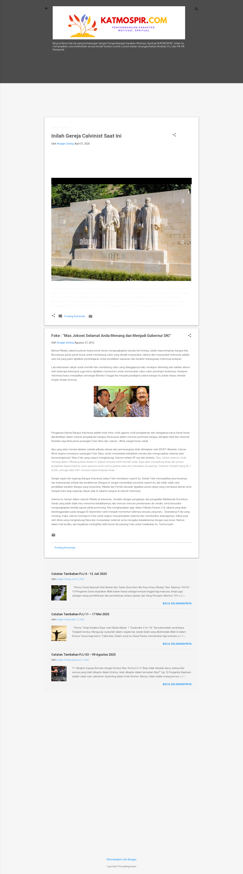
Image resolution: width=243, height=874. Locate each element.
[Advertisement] (187, 118)
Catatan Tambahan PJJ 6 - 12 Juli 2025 (79, 574)
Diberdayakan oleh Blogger (122, 859)
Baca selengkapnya (177, 603)
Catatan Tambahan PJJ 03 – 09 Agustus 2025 (83, 654)
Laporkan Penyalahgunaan (121, 866)
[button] (174, 135)
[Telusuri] (196, 9)
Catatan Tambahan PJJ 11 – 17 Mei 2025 (80, 614)
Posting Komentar (65, 547)
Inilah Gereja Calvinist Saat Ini (86, 136)
